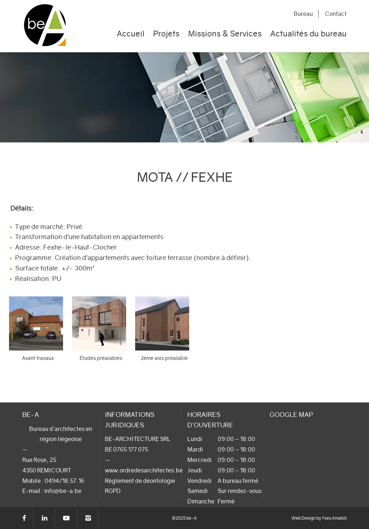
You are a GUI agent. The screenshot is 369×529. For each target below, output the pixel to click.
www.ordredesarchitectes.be (144, 470)
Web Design (304, 518)
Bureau (303, 13)
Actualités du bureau (308, 34)
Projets (166, 34)
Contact (336, 13)
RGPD (113, 490)
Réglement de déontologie (140, 480)
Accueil (131, 34)
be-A (47, 26)
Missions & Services (225, 34)
